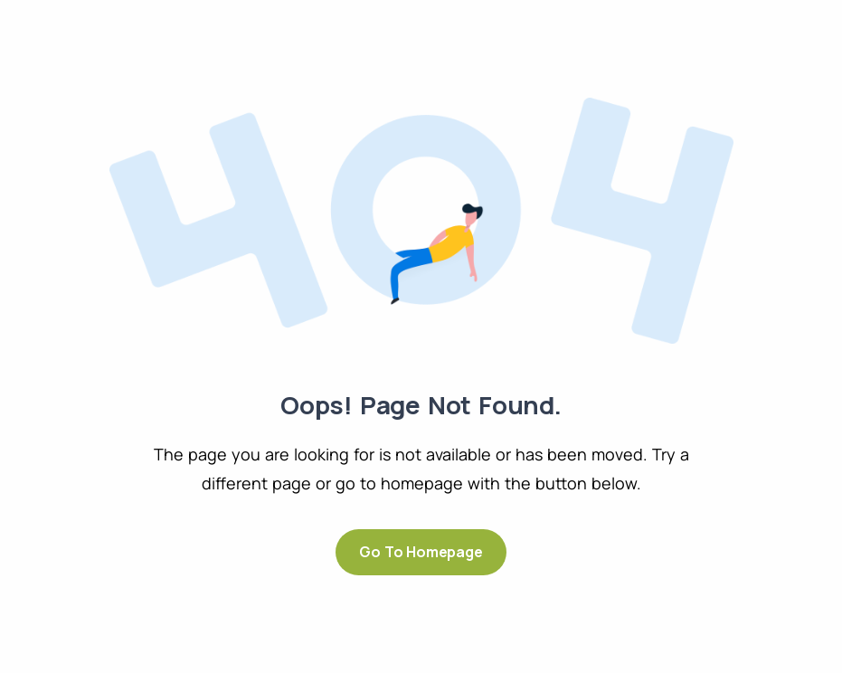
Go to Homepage (420, 552)
